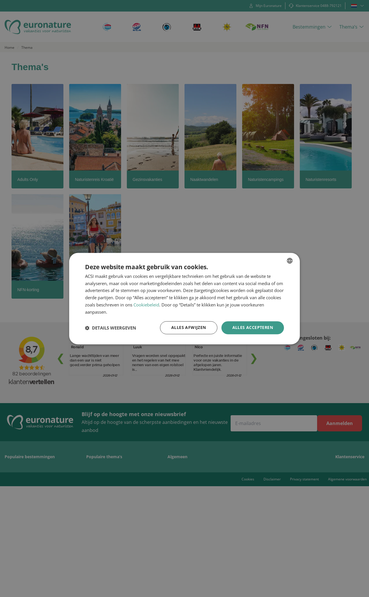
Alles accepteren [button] (252, 327)
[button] (110, 327)
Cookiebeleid (146, 305)
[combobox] (290, 260)
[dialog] (184, 299)
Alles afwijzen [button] (188, 327)
